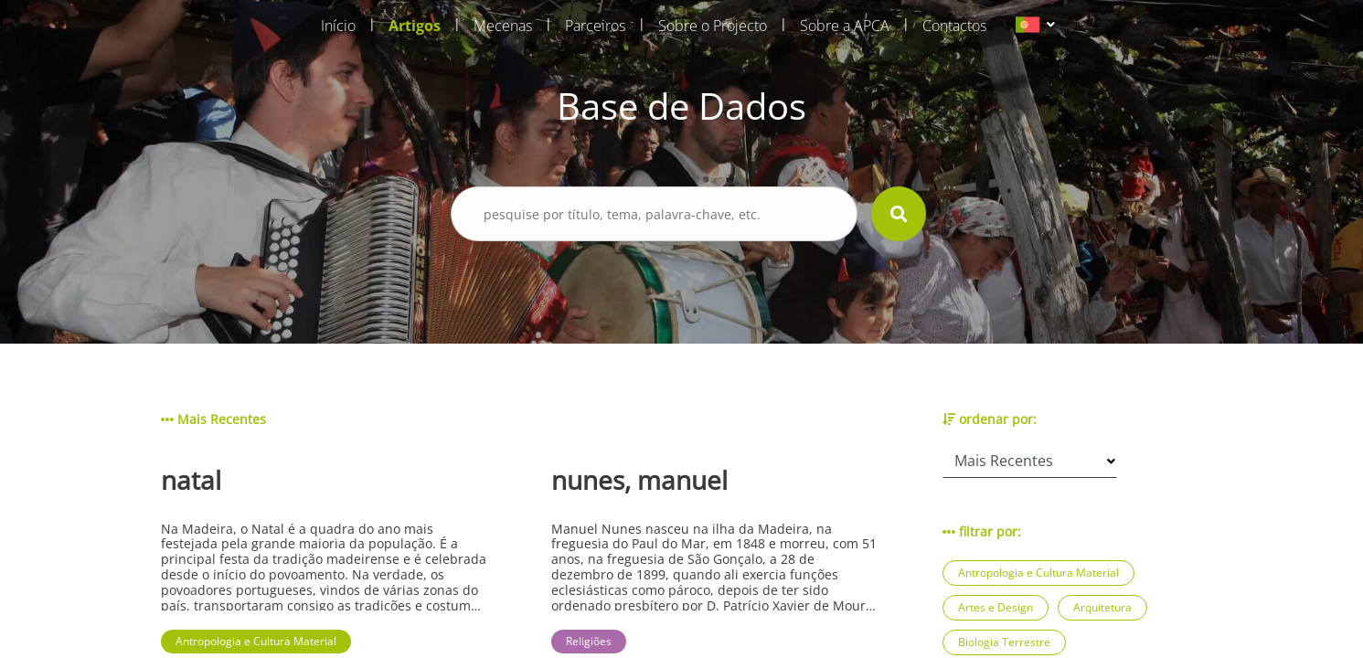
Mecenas (503, 26)
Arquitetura (1102, 607)
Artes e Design (995, 607)
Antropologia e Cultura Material (1038, 572)
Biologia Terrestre (1004, 642)
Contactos (954, 26)
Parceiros (595, 26)
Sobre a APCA (844, 26)
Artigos (415, 26)
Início (338, 26)
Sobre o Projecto (712, 26)
